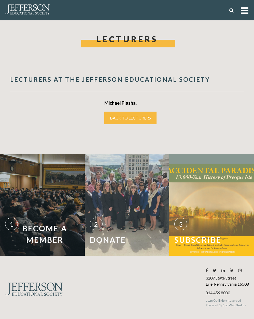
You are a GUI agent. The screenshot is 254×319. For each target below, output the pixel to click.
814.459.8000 (218, 292)
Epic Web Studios (234, 305)
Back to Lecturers (130, 117)
